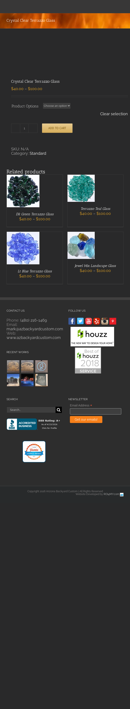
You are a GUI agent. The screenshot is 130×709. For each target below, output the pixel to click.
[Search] (59, 410)
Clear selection (114, 114)
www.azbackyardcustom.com (34, 337)
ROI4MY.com (111, 494)
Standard (38, 153)
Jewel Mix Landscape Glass (95, 266)
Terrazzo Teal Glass (95, 209)
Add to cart (57, 128)
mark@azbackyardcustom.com (35, 329)
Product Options (25, 106)
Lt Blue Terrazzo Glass (35, 271)
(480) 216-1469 (33, 320)
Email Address (81, 405)
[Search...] (31, 410)
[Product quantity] (24, 128)
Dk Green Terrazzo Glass (35, 214)
